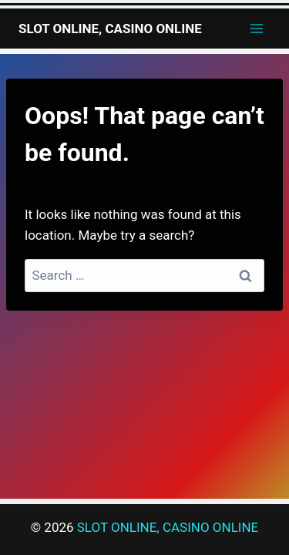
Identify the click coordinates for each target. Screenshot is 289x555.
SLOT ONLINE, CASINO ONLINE (167, 527)
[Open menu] (256, 28)
